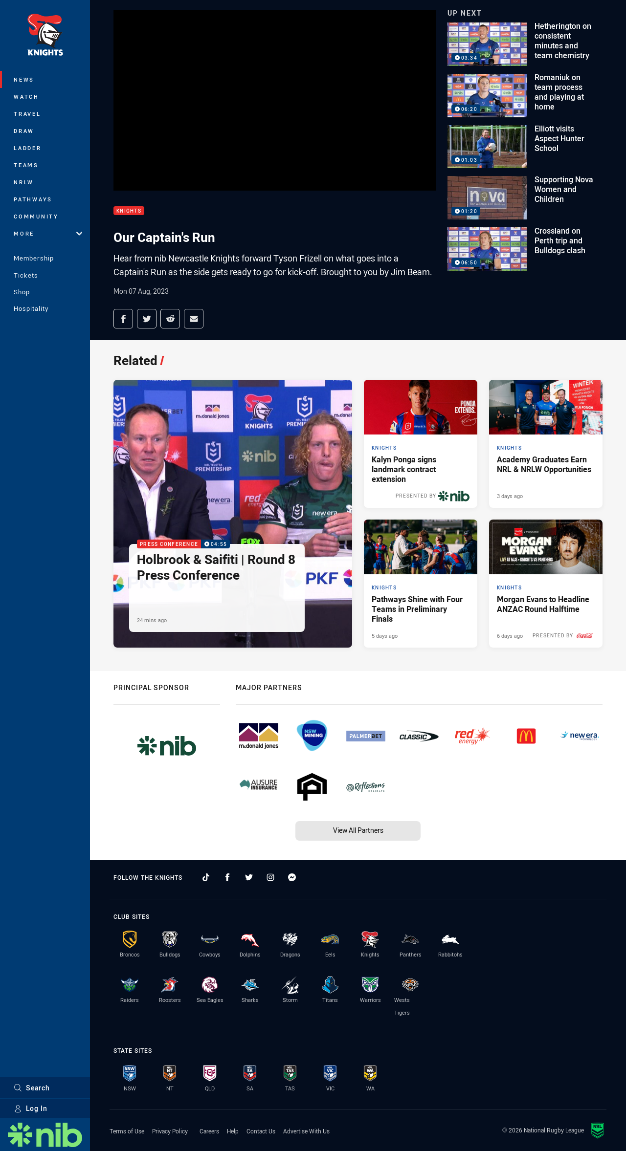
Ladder (28, 148)
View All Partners (358, 830)
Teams (26, 165)
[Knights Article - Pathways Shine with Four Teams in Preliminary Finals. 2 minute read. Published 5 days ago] (420, 584)
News (24, 79)
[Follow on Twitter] (249, 877)
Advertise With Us (306, 1131)
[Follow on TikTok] (206, 877)
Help (233, 1131)
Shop (22, 291)
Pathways (33, 199)
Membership (34, 258)
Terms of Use (127, 1131)
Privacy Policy (170, 1131)
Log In (30, 1108)
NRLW (24, 182)
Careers (209, 1131)
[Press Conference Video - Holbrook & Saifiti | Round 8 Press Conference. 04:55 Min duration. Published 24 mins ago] (232, 513)
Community (36, 216)
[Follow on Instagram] (270, 877)
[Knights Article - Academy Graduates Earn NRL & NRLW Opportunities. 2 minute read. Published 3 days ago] (546, 444)
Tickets (26, 275)
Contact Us (260, 1131)
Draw (24, 130)
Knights (128, 211)
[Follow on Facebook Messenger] (292, 877)
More (48, 233)
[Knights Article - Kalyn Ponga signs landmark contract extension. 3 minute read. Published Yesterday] (420, 444)
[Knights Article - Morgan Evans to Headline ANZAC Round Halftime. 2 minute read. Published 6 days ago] (546, 584)
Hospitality (31, 308)
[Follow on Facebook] (227, 877)
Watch (26, 96)
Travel (27, 113)
